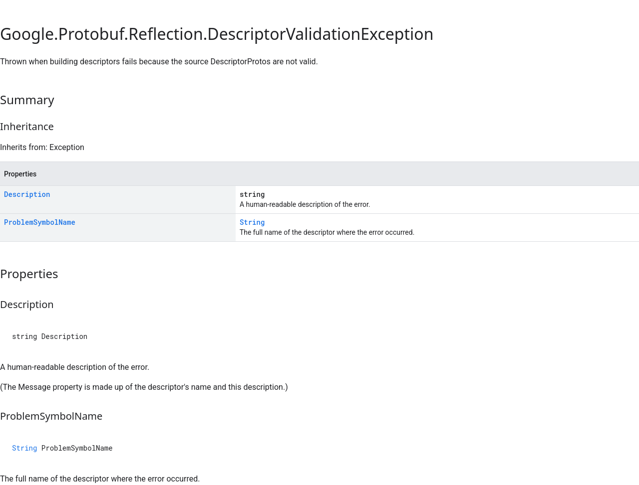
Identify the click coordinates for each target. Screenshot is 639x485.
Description (27, 194)
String (252, 222)
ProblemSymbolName (39, 222)
